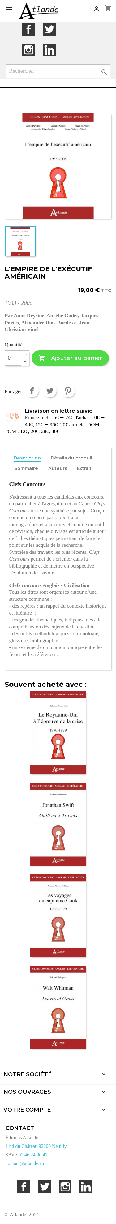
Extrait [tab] (84, 468)
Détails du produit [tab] (72, 458)
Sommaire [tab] (26, 468)
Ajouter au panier (70, 358)
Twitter (49, 29)
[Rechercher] (58, 71)
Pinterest (68, 390)
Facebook (28, 29)
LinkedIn (49, 50)
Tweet (50, 390)
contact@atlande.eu (25, 1163)
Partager (32, 390)
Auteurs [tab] (57, 468)
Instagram (28, 50)
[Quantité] (13, 358)
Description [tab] (27, 458)
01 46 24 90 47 (33, 1154)
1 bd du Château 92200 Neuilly (36, 1146)
